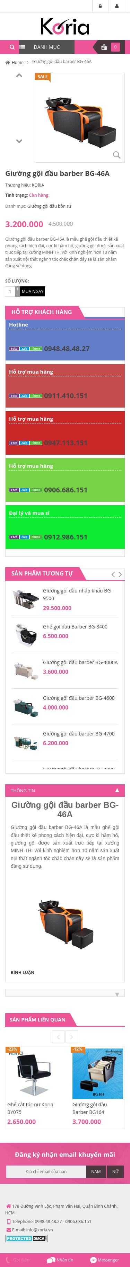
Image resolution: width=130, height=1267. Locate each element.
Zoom (116, 154)
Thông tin (23, 790)
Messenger (104, 1260)
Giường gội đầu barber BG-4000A (80, 662)
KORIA (38, 185)
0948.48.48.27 (66, 348)
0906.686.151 (66, 489)
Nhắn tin (60, 1260)
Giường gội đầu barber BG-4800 (79, 769)
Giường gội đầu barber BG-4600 (79, 698)
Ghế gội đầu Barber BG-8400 (75, 626)
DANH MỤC (47, 47)
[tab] (65, 790)
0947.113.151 (66, 442)
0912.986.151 (66, 537)
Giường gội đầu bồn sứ (49, 206)
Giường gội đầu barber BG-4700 (79, 733)
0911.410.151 (66, 395)
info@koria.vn (39, 1230)
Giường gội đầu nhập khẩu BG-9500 (77, 594)
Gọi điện (16, 1260)
